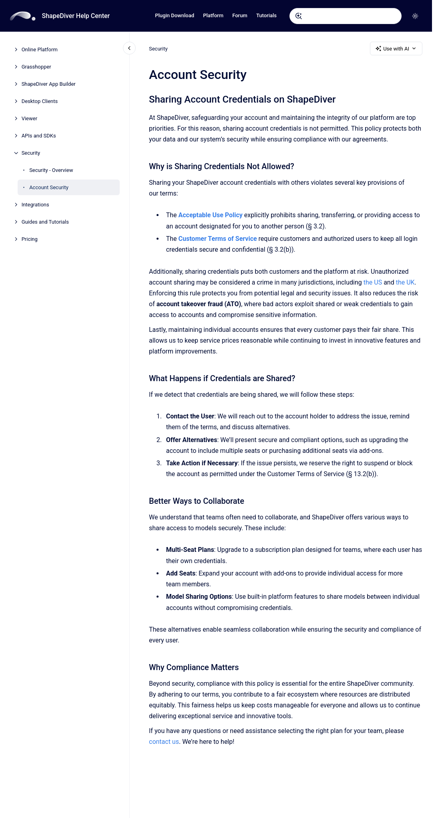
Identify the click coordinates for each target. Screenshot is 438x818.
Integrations (35, 205)
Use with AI (396, 48)
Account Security (48, 187)
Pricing (30, 239)
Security (31, 153)
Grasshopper (36, 67)
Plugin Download (174, 15)
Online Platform (40, 49)
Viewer (29, 118)
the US (373, 282)
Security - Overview (51, 170)
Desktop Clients (40, 101)
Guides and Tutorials (45, 222)
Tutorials (266, 15)
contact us (164, 741)
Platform (213, 15)
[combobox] (345, 16)
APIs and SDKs (39, 136)
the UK (405, 282)
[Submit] (298, 16)
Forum (239, 15)
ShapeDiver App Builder (49, 84)
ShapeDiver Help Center (76, 16)
